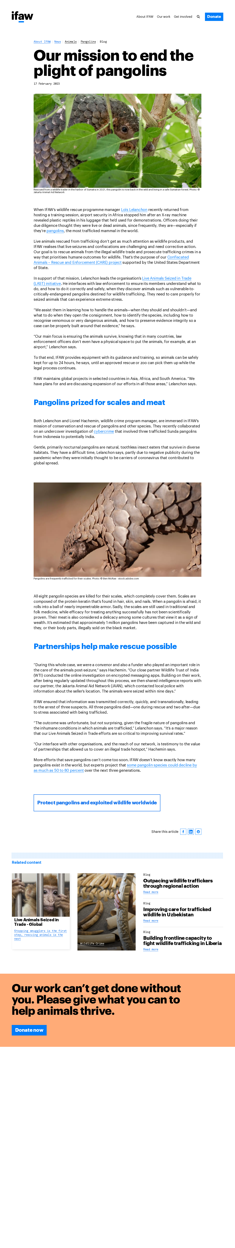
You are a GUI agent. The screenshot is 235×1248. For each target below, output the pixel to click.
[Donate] (214, 17)
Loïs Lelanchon (134, 210)
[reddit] (198, 832)
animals (71, 42)
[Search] (200, 17)
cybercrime (104, 431)
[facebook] (183, 832)
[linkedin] (191, 832)
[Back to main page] (22, 17)
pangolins (88, 42)
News (57, 42)
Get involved (183, 16)
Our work (163, 16)
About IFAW (144, 16)
